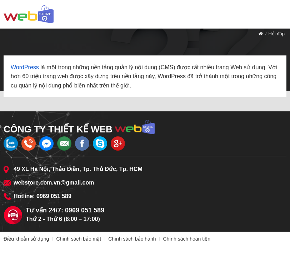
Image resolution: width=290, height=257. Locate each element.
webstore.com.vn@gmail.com (54, 183)
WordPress (25, 67)
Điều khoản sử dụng (26, 239)
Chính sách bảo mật (78, 239)
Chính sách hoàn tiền (186, 239)
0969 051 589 (53, 196)
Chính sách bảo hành (132, 239)
